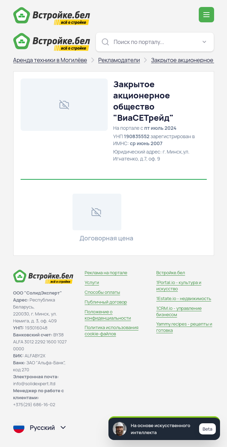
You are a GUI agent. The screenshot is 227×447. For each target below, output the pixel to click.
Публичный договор (106, 302)
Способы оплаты (102, 292)
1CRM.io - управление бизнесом (179, 311)
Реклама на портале (106, 272)
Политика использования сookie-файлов (111, 330)
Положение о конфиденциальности (108, 314)
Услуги (92, 282)
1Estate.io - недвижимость (183, 298)
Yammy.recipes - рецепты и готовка (184, 327)
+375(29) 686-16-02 (34, 404)
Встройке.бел (170, 272)
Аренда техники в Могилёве (50, 60)
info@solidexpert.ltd (34, 383)
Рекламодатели (119, 60)
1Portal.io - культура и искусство (178, 285)
